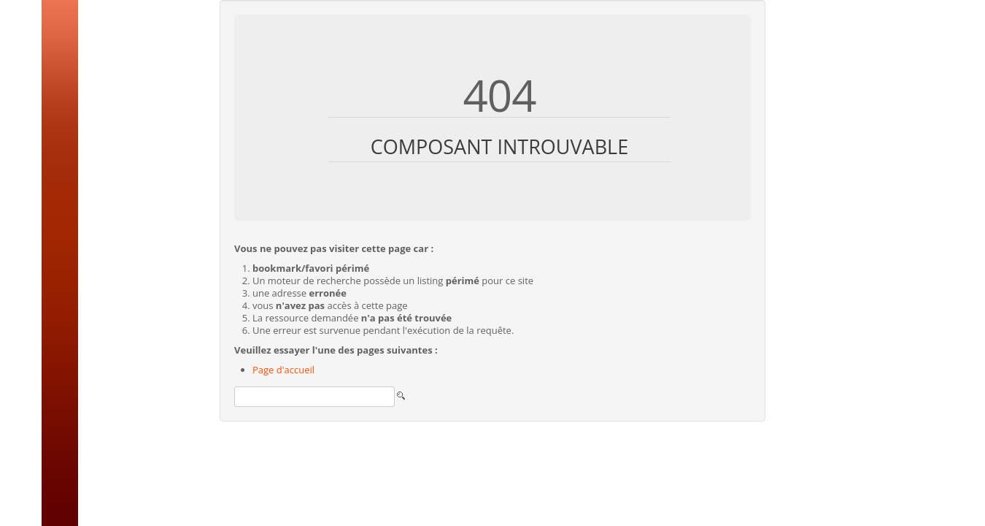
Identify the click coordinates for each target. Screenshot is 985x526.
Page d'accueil (283, 369)
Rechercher (234, 383)
